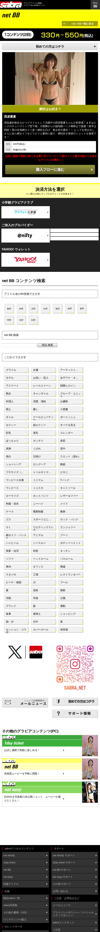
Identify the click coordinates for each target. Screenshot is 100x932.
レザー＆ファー (69, 495)
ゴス (8, 519)
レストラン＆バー (70, 574)
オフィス (38, 566)
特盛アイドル (11, 883)
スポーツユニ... (42, 519)
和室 (35, 550)
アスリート (12, 385)
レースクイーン (42, 385)
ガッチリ (38, 440)
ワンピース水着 (15, 480)
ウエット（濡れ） (70, 456)
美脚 (8, 448)
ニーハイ (38, 503)
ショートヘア (13, 464)
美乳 (35, 432)
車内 (8, 566)
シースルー (39, 543)
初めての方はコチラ (50, 46)
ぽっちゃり (12, 440)
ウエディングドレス (43, 528)
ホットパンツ (40, 495)
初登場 (64, 629)
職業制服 (38, 511)
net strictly (9, 855)
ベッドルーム (40, 558)
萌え (8, 409)
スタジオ (11, 574)
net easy (8, 876)
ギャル (10, 417)
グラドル (11, 369)
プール (64, 582)
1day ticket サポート (64, 862)
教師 (62, 511)
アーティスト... (69, 369)
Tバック (64, 480)
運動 (62, 605)
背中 (62, 448)
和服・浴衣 (12, 503)
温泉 (35, 590)
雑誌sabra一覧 (11, 898)
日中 (35, 621)
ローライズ (12, 495)
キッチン (65, 550)
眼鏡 (62, 464)
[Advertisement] (19, 826)
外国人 (10, 401)
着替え (37, 613)
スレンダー (66, 432)
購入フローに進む (50, 169)
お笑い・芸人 (40, 377)
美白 (8, 456)
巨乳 (8, 432)
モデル (10, 377)
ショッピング (68, 613)
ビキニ (64, 472)
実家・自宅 (12, 550)
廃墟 (62, 566)
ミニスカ (38, 487)
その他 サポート (62, 883)
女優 (35, 369)
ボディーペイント (70, 543)
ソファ (10, 558)
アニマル (38, 535)
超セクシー (39, 425)
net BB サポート (62, 869)
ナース (10, 511)
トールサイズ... (42, 472)
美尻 (62, 440)
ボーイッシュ (68, 417)
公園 (62, 598)
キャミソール (68, 487)
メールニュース (62, 905)
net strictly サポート (64, 855)
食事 (8, 613)
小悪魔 (64, 409)
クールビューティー (43, 418)
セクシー (11, 425)
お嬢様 (64, 401)
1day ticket (9, 862)
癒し (35, 409)
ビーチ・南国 (13, 582)
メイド (64, 503)
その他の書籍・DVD (15, 912)
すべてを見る (68, 425)
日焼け (37, 456)
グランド (11, 605)
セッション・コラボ (16, 630)
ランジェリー (68, 527)
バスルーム (66, 558)
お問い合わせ (60, 891)
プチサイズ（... (14, 472)
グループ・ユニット (70, 394)
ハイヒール (12, 543)
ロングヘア (39, 464)
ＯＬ (8, 527)
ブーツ (64, 535)
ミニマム (38, 480)
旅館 (62, 590)
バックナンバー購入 (14, 919)
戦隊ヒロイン (68, 385)
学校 (35, 598)
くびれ (37, 448)
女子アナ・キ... (69, 377)
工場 (35, 574)
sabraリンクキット (63, 922)
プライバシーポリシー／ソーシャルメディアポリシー (73, 914)
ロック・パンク (69, 519)
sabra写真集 (10, 905)
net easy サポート (63, 876)
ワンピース (12, 487)
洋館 (8, 598)
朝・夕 (10, 621)
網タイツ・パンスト (16, 536)
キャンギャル (40, 393)
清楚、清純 (39, 401)
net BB (7, 869)
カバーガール (40, 629)
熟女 (8, 393)
